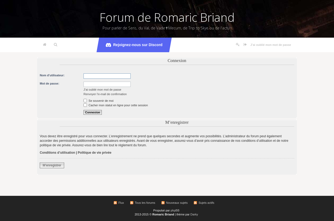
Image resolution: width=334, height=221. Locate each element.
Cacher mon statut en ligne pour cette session (116, 105)
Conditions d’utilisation (57, 152)
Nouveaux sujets (177, 202)
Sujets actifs (206, 202)
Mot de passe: (49, 83)
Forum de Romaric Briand (167, 17)
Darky (194, 214)
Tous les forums (145, 202)
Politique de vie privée (94, 152)
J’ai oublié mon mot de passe (270, 44)
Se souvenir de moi (98, 100)
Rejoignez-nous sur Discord (134, 45)
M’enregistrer (52, 165)
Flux (121, 202)
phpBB (175, 210)
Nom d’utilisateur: (52, 75)
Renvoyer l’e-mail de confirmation (105, 94)
